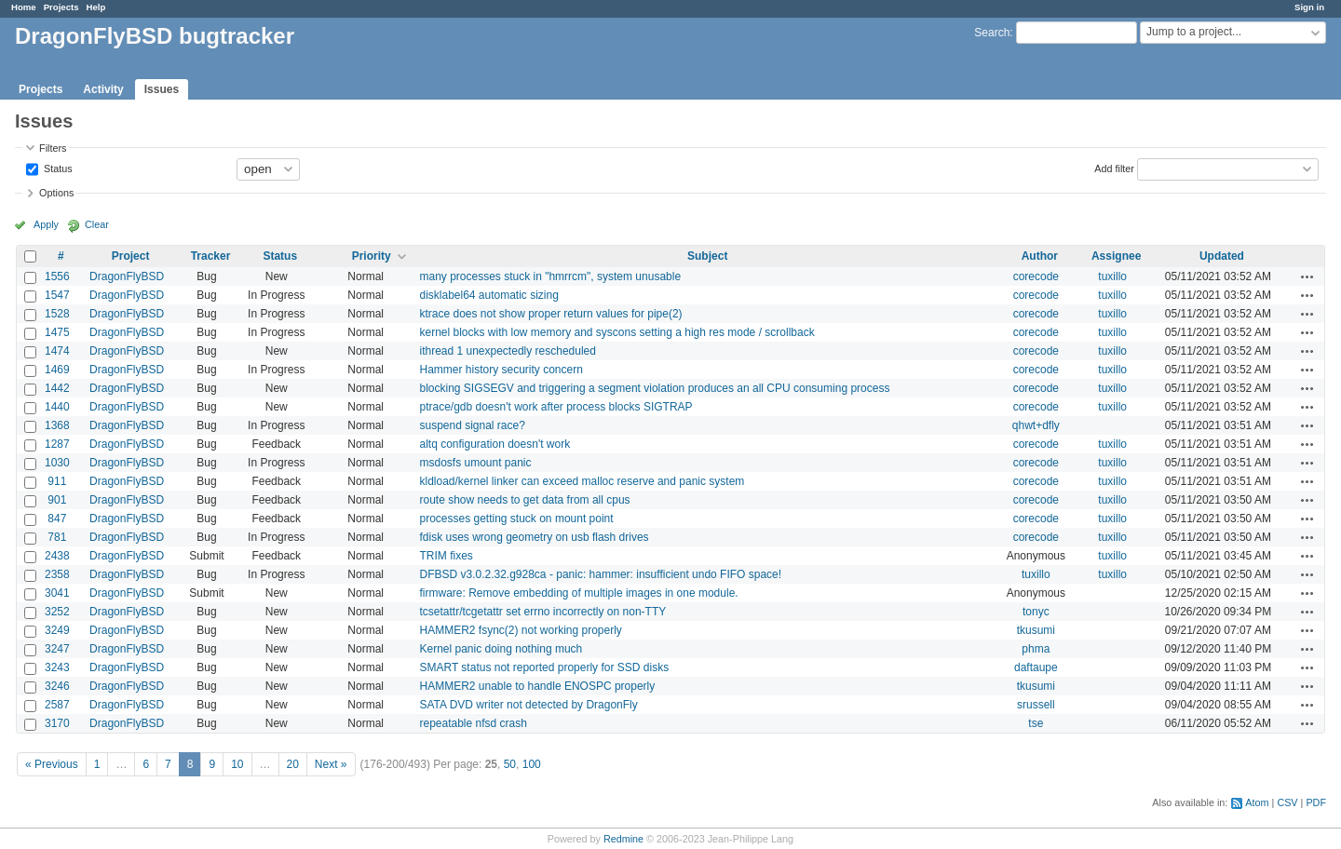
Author (1040, 256)
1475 (57, 332)
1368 (57, 425)
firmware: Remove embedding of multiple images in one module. (578, 593)
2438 (57, 555)
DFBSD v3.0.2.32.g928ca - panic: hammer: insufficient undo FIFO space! (600, 574)
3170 (57, 723)
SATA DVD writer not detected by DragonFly (528, 704)
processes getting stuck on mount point (516, 518)
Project (131, 256)
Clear (97, 224)
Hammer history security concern (500, 369)
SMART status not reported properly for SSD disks (544, 667)
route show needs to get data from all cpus (524, 499)
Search (991, 32)
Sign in (1309, 7)
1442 (57, 388)
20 (293, 764)
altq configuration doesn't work (494, 444)
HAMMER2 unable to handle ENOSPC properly (537, 686)
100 (531, 764)
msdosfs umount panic (475, 462)
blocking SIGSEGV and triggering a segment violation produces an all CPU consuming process (654, 388)
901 (56, 499)
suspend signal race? (471, 425)
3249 (57, 630)
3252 (57, 611)
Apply (46, 224)
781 (56, 537)
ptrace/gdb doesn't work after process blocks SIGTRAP (555, 406)
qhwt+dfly (1036, 425)
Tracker (211, 256)
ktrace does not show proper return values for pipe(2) (550, 313)
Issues (161, 89)
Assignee (1116, 256)
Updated (1221, 256)
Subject (707, 256)
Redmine (623, 838)
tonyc (1036, 611)
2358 (57, 574)
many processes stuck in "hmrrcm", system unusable (550, 276)
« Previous (51, 764)
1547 (57, 295)
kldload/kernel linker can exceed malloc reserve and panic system (581, 481)
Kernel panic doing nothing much (500, 648)
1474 (57, 350)
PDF (1316, 802)
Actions (1307, 276)
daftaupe (1036, 667)
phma (1036, 648)
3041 (57, 593)
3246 (57, 686)
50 (510, 764)
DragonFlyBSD (126, 276)
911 (56, 481)
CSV (1287, 802)
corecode (1036, 276)
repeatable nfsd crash (472, 723)
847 (56, 518)
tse (1035, 723)
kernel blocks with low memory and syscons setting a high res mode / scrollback (616, 332)
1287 (57, 444)
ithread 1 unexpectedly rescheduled (507, 350)
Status (57, 167)
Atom (1256, 802)
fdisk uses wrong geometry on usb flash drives (533, 537)
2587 (57, 704)
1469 (57, 369)
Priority (371, 256)
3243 (57, 667)
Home (23, 7)
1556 (57, 276)
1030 (57, 462)
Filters (52, 148)
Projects (61, 7)
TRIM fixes (445, 555)
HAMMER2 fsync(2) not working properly (520, 630)
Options (56, 192)
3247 (57, 648)
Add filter (1114, 167)
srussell (1036, 704)
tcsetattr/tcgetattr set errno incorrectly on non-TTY (542, 611)
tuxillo (1112, 276)
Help (96, 7)
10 (237, 764)
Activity (103, 89)
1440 (57, 406)
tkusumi (1036, 630)
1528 (57, 313)
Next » (331, 764)
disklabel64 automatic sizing (488, 295)
